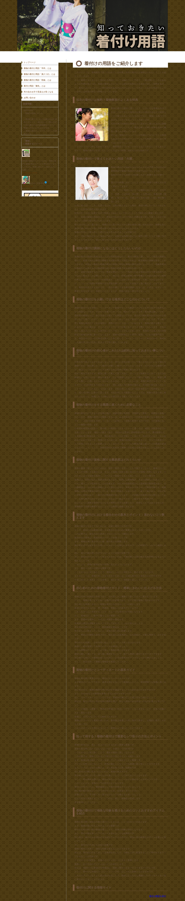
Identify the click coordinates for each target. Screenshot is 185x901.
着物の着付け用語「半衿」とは (37, 68)
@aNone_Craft (27, 186)
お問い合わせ (30, 98)
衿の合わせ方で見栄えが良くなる (38, 92)
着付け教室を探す (157, 896)
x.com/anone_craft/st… (30, 173)
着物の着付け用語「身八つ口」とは (39, 74)
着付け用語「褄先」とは (34, 86)
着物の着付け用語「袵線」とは (37, 80)
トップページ (30, 62)
